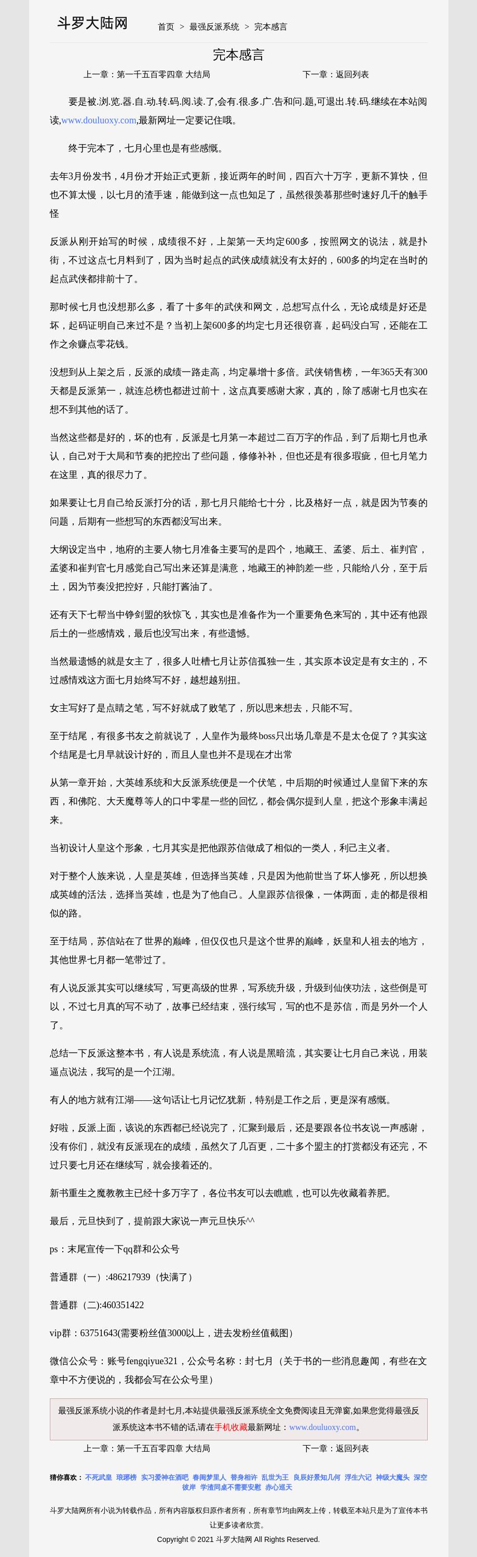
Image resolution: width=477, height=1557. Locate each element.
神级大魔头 (393, 1477)
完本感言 (271, 26)
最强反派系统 (214, 26)
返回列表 (352, 74)
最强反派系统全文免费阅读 (268, 1410)
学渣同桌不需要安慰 (230, 1487)
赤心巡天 (278, 1487)
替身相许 (243, 1477)
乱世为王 (275, 1477)
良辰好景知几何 (316, 1477)
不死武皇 (98, 1477)
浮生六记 (358, 1477)
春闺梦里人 (209, 1477)
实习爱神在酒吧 (164, 1477)
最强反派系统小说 (91, 1410)
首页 (166, 26)
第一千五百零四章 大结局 (163, 74)
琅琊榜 (126, 1477)
